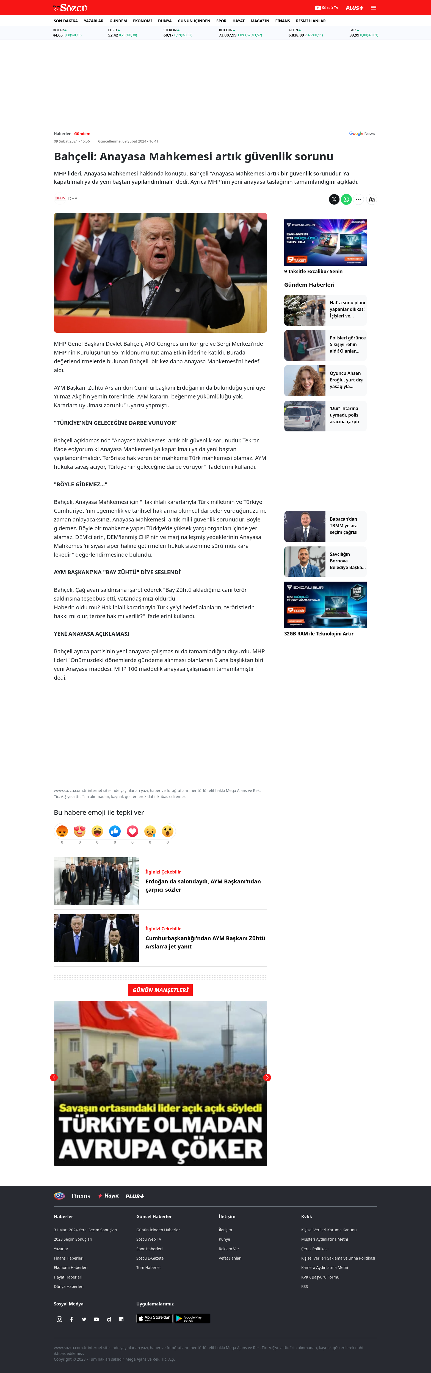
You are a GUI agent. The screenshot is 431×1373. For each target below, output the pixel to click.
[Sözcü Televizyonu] (59, 1196)
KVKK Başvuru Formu (320, 1277)
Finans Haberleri (69, 1258)
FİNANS (282, 20)
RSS (304, 1286)
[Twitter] (84, 1319)
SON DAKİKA (66, 20)
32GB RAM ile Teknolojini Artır (318, 633)
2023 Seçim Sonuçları (73, 1239)
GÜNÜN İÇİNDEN (194, 20)
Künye (224, 1239)
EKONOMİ (142, 20)
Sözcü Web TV (148, 1239)
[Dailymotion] (108, 1319)
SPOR (221, 20)
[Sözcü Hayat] (108, 1196)
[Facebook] (71, 1319)
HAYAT (239, 20)
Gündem (82, 133)
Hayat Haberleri (68, 1277)
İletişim (227, 1216)
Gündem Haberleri (309, 284)
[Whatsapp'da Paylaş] (346, 199)
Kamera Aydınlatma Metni (324, 1267)
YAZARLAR (93, 20)
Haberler (63, 1216)
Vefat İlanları (230, 1258)
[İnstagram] (59, 1319)
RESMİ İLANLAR (311, 20)
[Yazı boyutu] (371, 199)
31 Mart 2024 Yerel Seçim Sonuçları (85, 1229)
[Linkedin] (121, 1319)
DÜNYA (165, 20)
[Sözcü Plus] (135, 1196)
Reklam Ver (229, 1248)
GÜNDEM (118, 20)
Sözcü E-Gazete (150, 1258)
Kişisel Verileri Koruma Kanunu (329, 1229)
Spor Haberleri (149, 1248)
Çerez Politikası (314, 1248)
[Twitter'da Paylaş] (334, 199)
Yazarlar (61, 1248)
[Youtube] (96, 1319)
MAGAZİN (260, 20)
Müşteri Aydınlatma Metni (324, 1239)
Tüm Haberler (148, 1267)
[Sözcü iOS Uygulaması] (154, 1318)
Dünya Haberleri (69, 1286)
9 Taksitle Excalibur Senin (313, 271)
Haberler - (63, 133)
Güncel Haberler (154, 1216)
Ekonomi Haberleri (71, 1267)
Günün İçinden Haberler (158, 1229)
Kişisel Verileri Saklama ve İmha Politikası (338, 1258)
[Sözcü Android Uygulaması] (192, 1318)
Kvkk (306, 1216)
